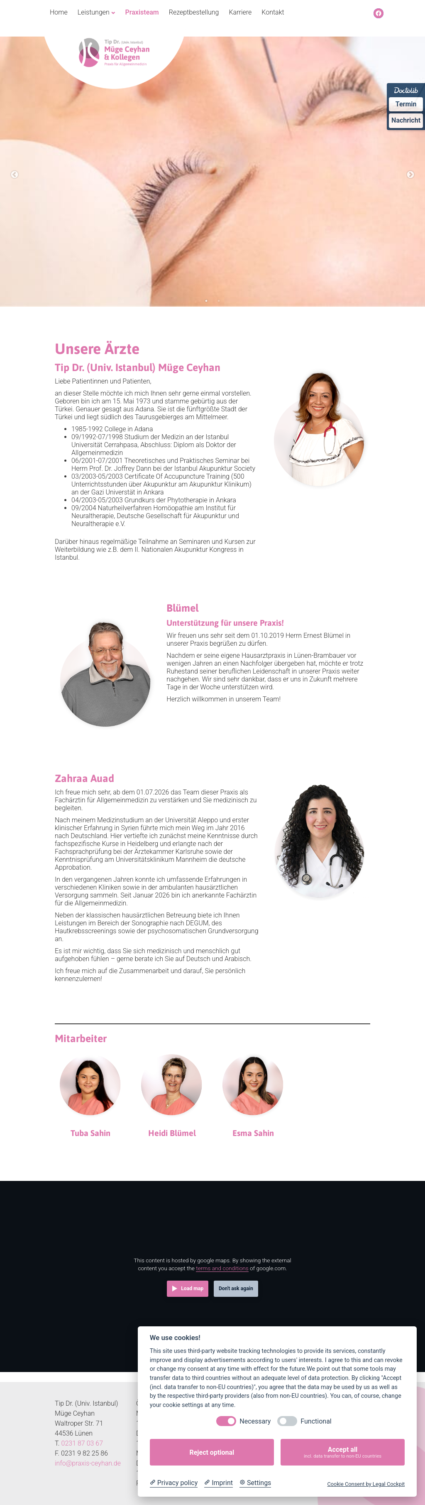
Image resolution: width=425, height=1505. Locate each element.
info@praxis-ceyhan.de (88, 1463)
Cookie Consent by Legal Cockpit (366, 1484)
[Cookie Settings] (255, 1483)
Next (410, 175)
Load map (192, 1288)
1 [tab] (206, 301)
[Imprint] (218, 1483)
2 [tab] (219, 301)
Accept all (342, 1452)
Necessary (255, 1421)
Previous (14, 175)
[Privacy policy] (174, 1483)
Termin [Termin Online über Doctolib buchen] (406, 104)
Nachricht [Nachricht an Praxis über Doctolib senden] (405, 120)
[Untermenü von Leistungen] (113, 12)
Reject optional (211, 1452)
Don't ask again (236, 1288)
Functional (315, 1421)
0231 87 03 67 (82, 1443)
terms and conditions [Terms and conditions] (222, 1268)
